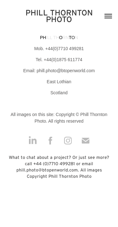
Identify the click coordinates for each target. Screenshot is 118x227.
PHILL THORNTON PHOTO (60, 16)
